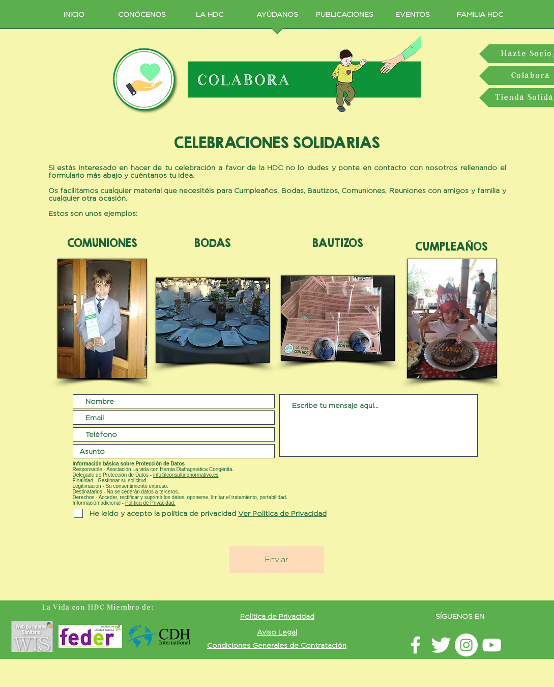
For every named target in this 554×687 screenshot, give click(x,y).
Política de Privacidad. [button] (150, 503)
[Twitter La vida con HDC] (440, 645)
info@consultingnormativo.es (186, 475)
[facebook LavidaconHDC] (415, 645)
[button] (281, 513)
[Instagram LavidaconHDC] (466, 645)
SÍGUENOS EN (459, 616)
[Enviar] (276, 559)
